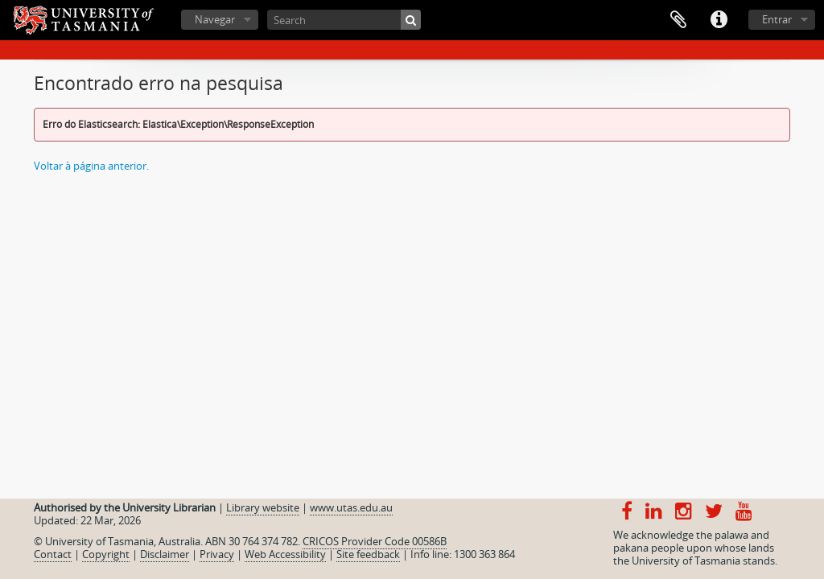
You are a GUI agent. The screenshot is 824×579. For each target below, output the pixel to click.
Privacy (217, 554)
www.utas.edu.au (351, 507)
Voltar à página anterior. (91, 165)
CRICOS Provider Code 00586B (375, 541)
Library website (262, 507)
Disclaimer (164, 554)
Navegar (215, 19)
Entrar (777, 19)
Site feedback (368, 554)
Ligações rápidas (718, 20)
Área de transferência (678, 20)
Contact (53, 554)
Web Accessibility (285, 554)
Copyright (106, 554)
